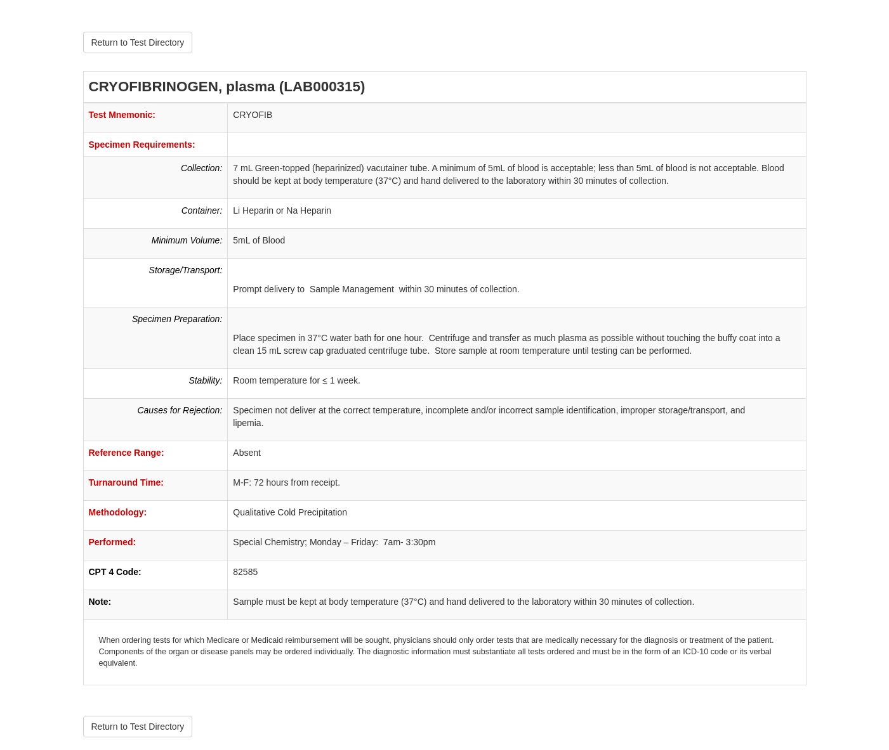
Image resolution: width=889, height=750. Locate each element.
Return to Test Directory (138, 42)
